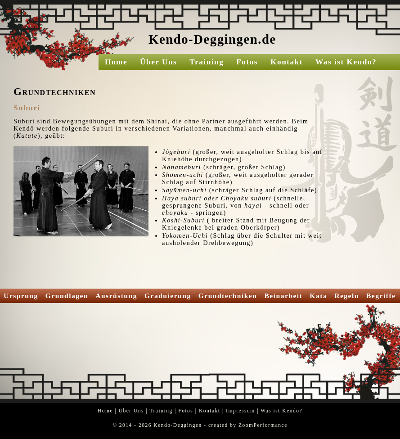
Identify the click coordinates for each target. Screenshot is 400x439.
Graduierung (167, 295)
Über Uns (158, 62)
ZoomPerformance (263, 425)
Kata (318, 295)
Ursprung (21, 295)
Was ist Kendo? (346, 62)
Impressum (240, 410)
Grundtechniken (227, 295)
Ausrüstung (116, 295)
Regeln (346, 295)
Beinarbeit (283, 295)
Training (206, 62)
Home (116, 62)
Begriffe (381, 295)
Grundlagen (66, 295)
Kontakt (286, 62)
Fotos (247, 62)
